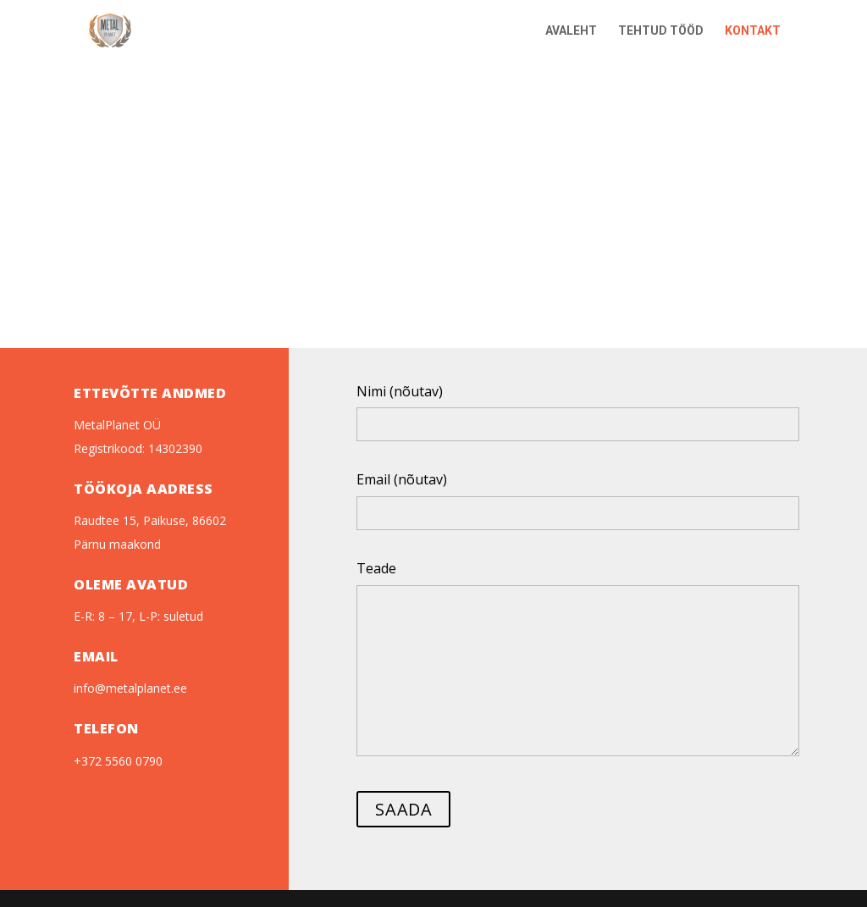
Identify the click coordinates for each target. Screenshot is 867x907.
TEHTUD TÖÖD (661, 31)
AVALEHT (571, 31)
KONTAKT (753, 31)
